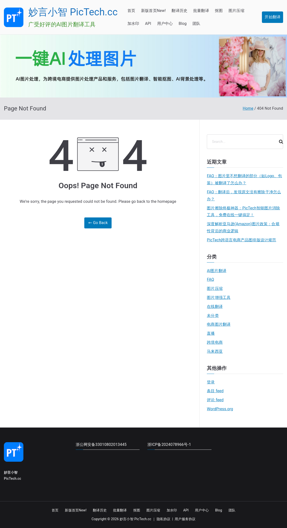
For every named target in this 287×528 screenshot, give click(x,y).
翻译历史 (179, 10)
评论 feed (215, 400)
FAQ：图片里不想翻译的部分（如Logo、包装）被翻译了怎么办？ (244, 179)
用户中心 (165, 23)
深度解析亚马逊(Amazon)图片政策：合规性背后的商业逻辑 (243, 227)
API (148, 23)
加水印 (133, 23)
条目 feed (215, 391)
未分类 (213, 315)
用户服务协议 (185, 519)
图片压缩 (236, 10)
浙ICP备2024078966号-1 (169, 444)
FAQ (210, 279)
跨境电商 (215, 342)
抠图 (219, 10)
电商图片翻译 (218, 324)
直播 (211, 333)
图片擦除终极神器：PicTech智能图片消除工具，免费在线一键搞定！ (243, 211)
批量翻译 (201, 10)
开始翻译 (272, 17)
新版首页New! (153, 10)
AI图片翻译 (216, 270)
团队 (196, 23)
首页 (131, 10)
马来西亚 (215, 351)
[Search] (279, 142)
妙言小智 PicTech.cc (73, 12)
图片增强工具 (218, 297)
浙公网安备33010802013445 (101, 444)
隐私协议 (164, 519)
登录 (211, 382)
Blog (183, 23)
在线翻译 (215, 306)
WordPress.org (220, 409)
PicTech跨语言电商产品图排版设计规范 (241, 240)
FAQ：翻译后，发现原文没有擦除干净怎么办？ (244, 195)
